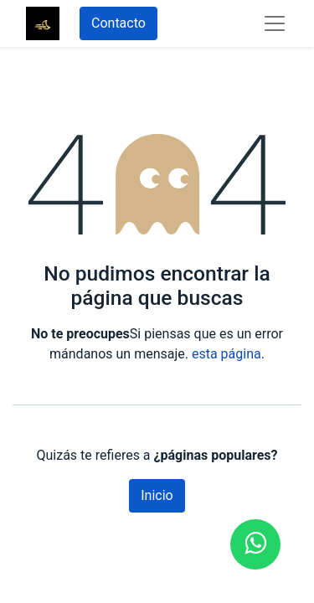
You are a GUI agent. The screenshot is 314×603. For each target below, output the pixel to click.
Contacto (118, 23)
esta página (226, 354)
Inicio (156, 495)
